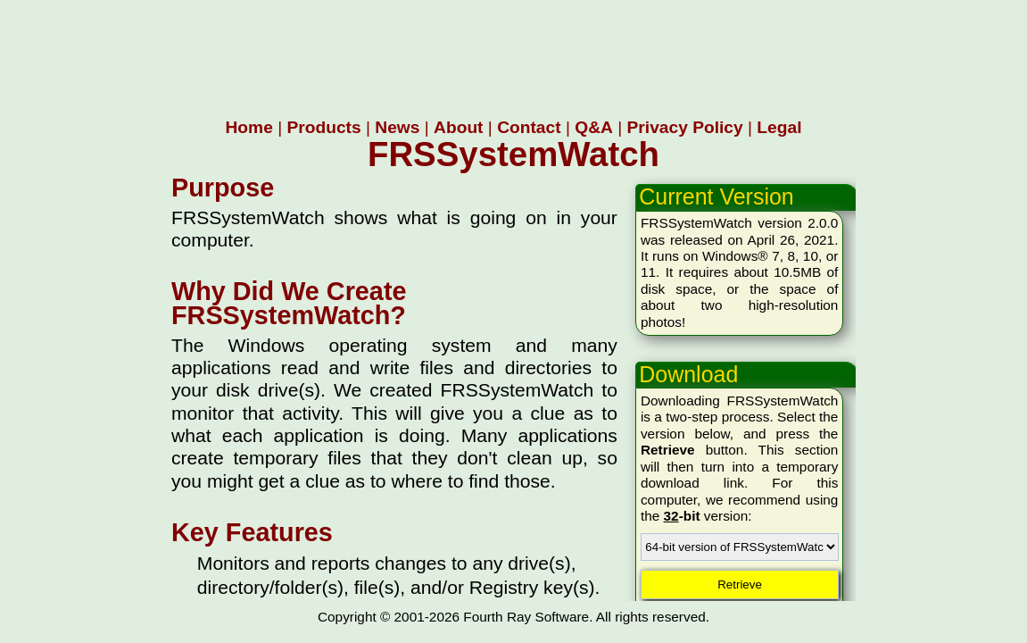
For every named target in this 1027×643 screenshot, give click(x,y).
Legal (779, 127)
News (397, 127)
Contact (528, 127)
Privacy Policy (685, 127)
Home (249, 127)
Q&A (594, 127)
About (458, 127)
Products (323, 127)
